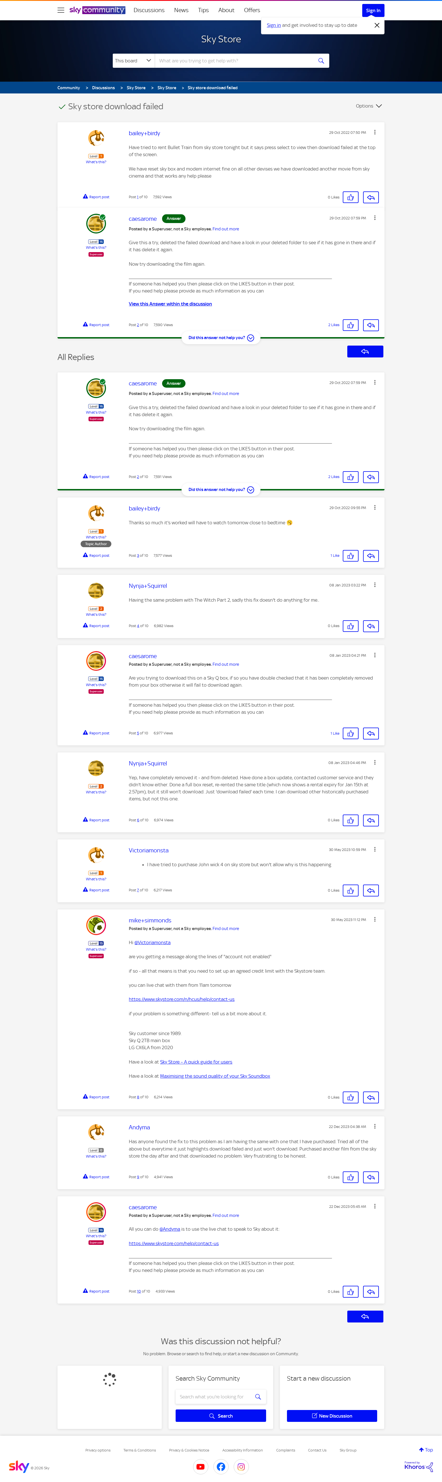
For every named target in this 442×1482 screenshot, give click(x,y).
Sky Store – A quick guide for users (196, 1062)
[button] (375, 132)
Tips (203, 10)
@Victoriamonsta (152, 942)
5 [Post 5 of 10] (138, 733)
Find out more (226, 229)
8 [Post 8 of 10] (138, 1097)
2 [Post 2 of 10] (138, 325)
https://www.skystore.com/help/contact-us (174, 1243)
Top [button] (429, 1450)
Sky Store (221, 39)
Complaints (285, 1450)
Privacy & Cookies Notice (189, 1450)
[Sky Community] (97, 10)
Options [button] (364, 106)
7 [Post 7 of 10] (138, 890)
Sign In (373, 10)
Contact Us (317, 1450)
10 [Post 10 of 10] (139, 1291)
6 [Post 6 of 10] (138, 820)
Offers (252, 10)
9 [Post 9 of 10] (138, 1177)
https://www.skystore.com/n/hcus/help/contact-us (182, 999)
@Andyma (170, 1229)
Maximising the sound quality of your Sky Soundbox (215, 1076)
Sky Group (348, 1450)
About (226, 10)
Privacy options (98, 1450)
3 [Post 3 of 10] (138, 555)
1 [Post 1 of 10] (137, 197)
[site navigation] (61, 10)
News (181, 10)
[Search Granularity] (134, 61)
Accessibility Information (242, 1450)
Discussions (149, 10)
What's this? (96, 162)
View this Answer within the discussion (170, 304)
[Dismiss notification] (377, 25)
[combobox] (233, 61)
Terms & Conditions (139, 1450)
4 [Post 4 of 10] (138, 626)
